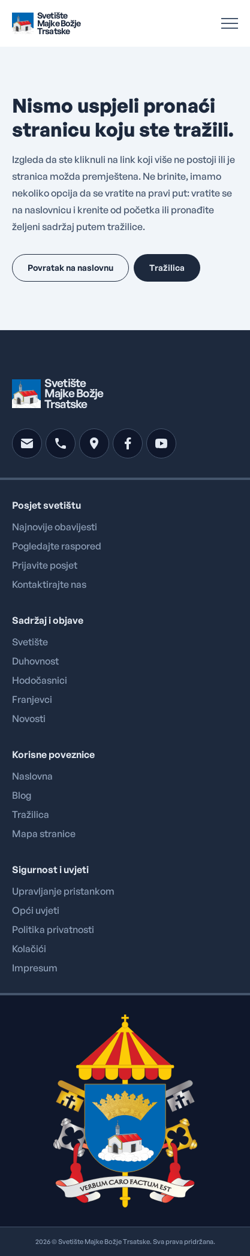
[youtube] (161, 443)
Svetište (30, 642)
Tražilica (30, 814)
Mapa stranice (44, 834)
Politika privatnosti (53, 929)
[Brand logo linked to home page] (46, 23)
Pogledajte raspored (56, 546)
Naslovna (32, 776)
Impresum (35, 968)
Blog (21, 795)
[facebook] (128, 443)
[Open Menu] (229, 23)
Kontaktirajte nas (49, 584)
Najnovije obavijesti (54, 527)
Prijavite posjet (44, 565)
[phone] (61, 443)
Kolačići (29, 949)
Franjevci (32, 699)
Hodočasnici (39, 680)
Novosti (29, 718)
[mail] (27, 443)
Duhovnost (35, 661)
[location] (94, 443)
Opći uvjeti (35, 910)
